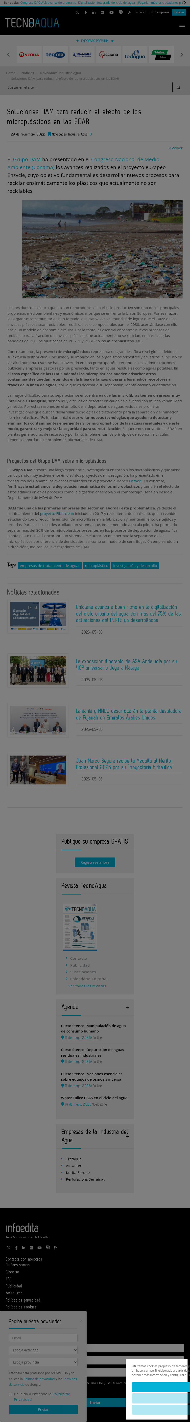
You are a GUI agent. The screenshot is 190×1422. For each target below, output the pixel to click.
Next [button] (181, 54)
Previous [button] (8, 54)
